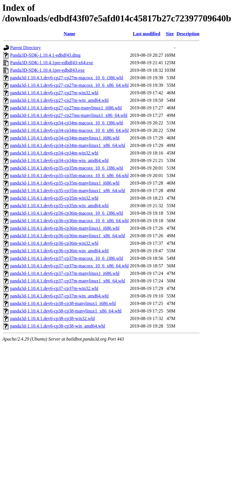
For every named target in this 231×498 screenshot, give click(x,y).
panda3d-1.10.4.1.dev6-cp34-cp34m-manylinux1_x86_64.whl (67, 145)
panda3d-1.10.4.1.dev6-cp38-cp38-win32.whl (52, 318)
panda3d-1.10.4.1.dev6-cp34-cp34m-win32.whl (54, 152)
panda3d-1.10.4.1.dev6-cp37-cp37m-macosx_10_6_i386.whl (66, 258)
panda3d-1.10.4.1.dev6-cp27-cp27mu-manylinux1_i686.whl (66, 107)
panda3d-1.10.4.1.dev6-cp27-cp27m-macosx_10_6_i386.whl (66, 77)
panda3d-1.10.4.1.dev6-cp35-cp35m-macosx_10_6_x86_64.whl (69, 175)
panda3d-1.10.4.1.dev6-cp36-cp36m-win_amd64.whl (59, 250)
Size (170, 33)
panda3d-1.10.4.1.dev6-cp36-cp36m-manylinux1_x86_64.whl (67, 235)
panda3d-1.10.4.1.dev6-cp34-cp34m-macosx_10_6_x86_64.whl (69, 130)
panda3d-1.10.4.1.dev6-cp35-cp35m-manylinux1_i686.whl (64, 183)
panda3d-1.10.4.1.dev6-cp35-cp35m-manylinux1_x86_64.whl (67, 190)
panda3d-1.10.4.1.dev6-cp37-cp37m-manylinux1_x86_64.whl (67, 280)
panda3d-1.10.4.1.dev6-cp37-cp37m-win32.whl (54, 288)
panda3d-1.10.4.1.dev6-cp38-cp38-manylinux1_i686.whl (63, 303)
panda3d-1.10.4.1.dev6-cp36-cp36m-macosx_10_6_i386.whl (66, 213)
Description (187, 33)
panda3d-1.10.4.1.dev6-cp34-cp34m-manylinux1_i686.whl (64, 137)
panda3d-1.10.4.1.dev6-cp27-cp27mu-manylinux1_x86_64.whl (68, 115)
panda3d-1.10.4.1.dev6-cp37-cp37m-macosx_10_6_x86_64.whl (69, 265)
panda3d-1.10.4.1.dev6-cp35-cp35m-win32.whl (54, 198)
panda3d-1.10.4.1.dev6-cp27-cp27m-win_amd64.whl (59, 100)
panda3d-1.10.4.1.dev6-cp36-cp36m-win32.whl (54, 243)
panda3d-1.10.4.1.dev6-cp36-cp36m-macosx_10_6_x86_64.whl (69, 220)
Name (69, 33)
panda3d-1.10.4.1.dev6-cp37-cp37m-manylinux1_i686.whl (64, 273)
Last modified (146, 33)
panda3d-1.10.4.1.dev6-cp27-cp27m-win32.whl (54, 92)
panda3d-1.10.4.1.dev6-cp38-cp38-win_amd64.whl (57, 326)
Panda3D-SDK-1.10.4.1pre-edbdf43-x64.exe (51, 62)
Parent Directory (25, 47)
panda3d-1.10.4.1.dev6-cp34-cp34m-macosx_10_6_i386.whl (66, 122)
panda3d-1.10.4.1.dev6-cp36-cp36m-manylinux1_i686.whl (64, 228)
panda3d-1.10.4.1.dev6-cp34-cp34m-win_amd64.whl (59, 160)
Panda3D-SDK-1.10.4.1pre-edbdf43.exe (47, 70)
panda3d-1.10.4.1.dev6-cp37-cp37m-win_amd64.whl (59, 295)
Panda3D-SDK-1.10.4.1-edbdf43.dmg (45, 55)
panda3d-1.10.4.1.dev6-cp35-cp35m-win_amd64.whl (59, 205)
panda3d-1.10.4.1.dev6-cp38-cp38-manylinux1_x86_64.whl (65, 310)
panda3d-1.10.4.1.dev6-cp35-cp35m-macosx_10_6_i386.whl (66, 168)
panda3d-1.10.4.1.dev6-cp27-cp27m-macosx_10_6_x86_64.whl (69, 85)
